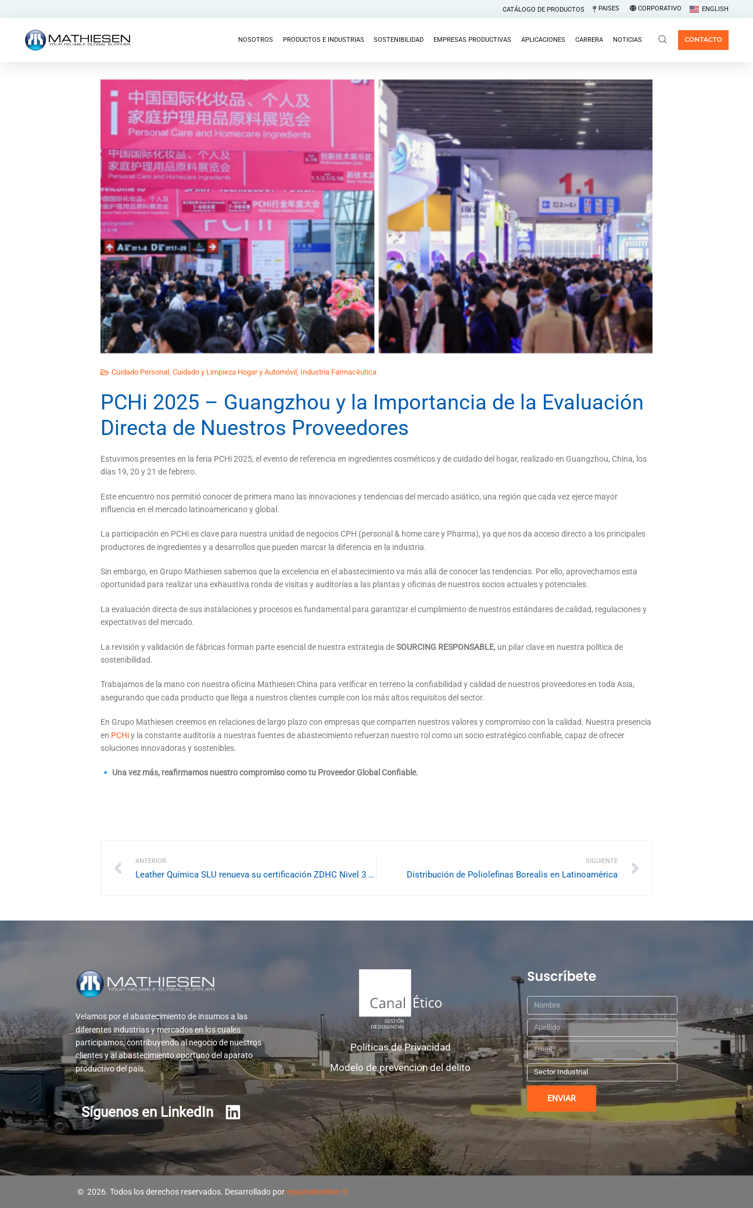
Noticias (627, 40)
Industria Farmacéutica (338, 372)
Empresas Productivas (472, 40)
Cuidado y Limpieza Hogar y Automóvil (235, 372)
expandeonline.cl (316, 1191)
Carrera (589, 40)
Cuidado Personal (140, 372)
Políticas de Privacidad (400, 1047)
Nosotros (255, 40)
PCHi (120, 735)
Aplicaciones (543, 40)
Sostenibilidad (399, 40)
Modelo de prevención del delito (400, 1067)
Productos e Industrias (323, 40)
